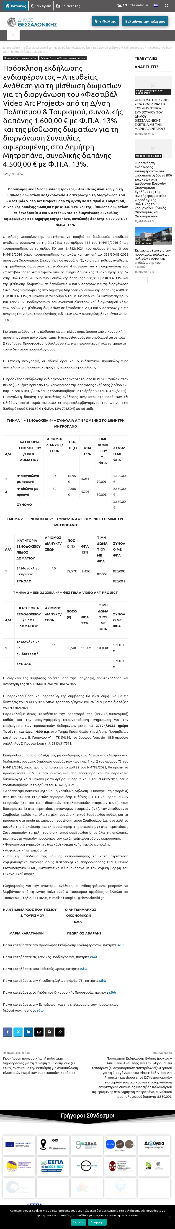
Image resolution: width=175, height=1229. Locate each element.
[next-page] (145, 280)
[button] (166, 5)
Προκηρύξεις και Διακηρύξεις (72, 47)
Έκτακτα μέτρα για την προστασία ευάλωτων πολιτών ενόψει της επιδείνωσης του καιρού (153, 258)
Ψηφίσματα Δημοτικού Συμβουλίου (149, 91)
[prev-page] (137, 280)
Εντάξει (78, 1222)
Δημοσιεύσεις (12, 47)
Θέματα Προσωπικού (148, 156)
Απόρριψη (97, 1222)
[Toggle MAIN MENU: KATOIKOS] (13, 35)
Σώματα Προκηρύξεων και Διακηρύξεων (63, 58)
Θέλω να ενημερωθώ (37, 47)
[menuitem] (155, 5)
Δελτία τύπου (143, 243)
